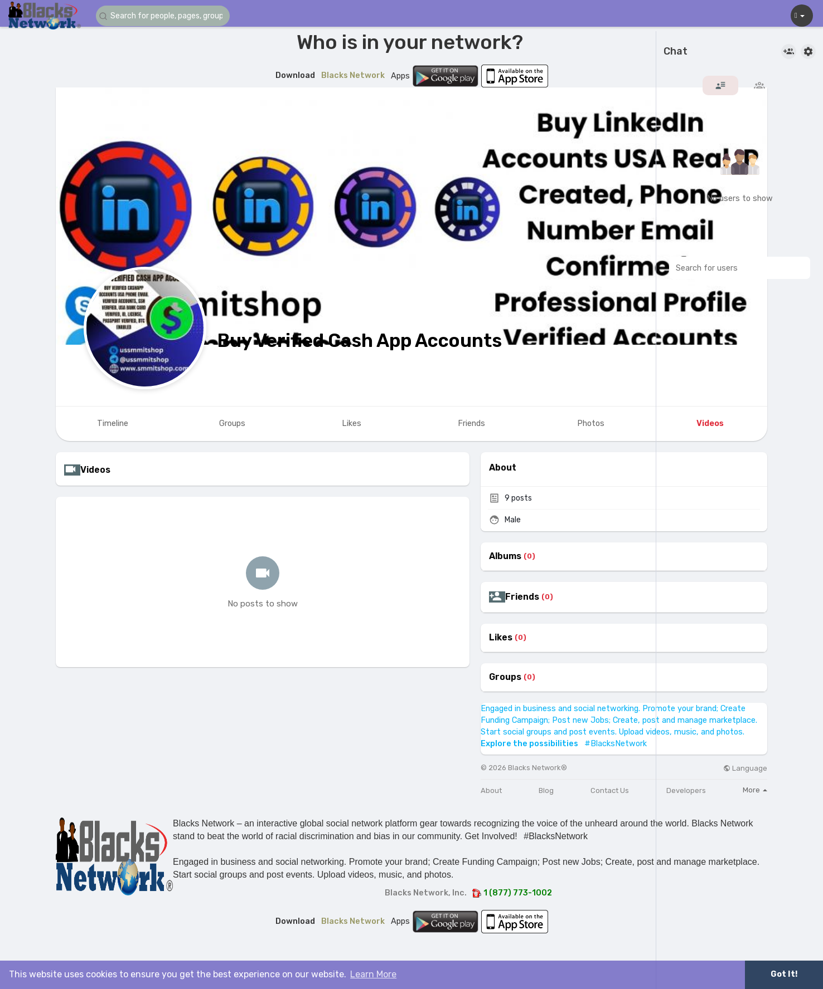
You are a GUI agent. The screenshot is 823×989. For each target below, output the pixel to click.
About (491, 790)
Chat (676, 51)
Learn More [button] (373, 974)
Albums (505, 556)
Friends (522, 597)
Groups (505, 677)
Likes (500, 637)
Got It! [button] (784, 974)
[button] (163, 16)
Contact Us (609, 790)
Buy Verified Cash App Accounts (359, 340)
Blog (546, 790)
